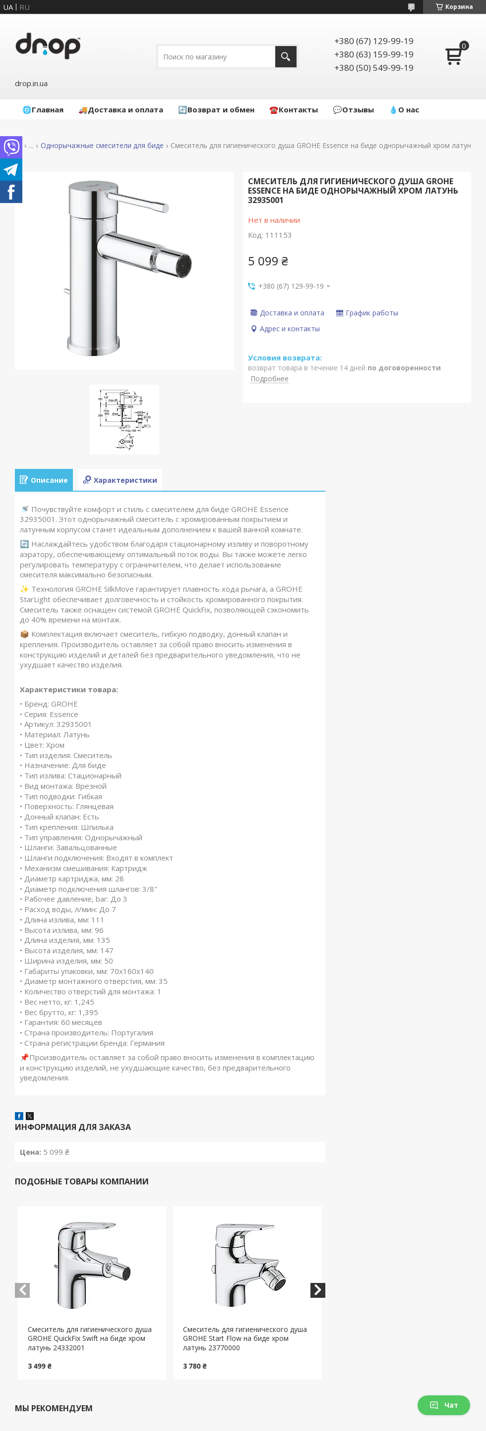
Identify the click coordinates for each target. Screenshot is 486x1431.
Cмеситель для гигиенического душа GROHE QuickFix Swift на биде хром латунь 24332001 (90, 1339)
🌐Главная (42, 109)
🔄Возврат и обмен (216, 109)
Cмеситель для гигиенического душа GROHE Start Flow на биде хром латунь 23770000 (245, 1339)
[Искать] (286, 56)
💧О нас (404, 109)
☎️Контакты (293, 109)
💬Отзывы (353, 109)
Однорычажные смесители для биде (102, 145)
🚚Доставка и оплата (120, 109)
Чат (443, 1405)
